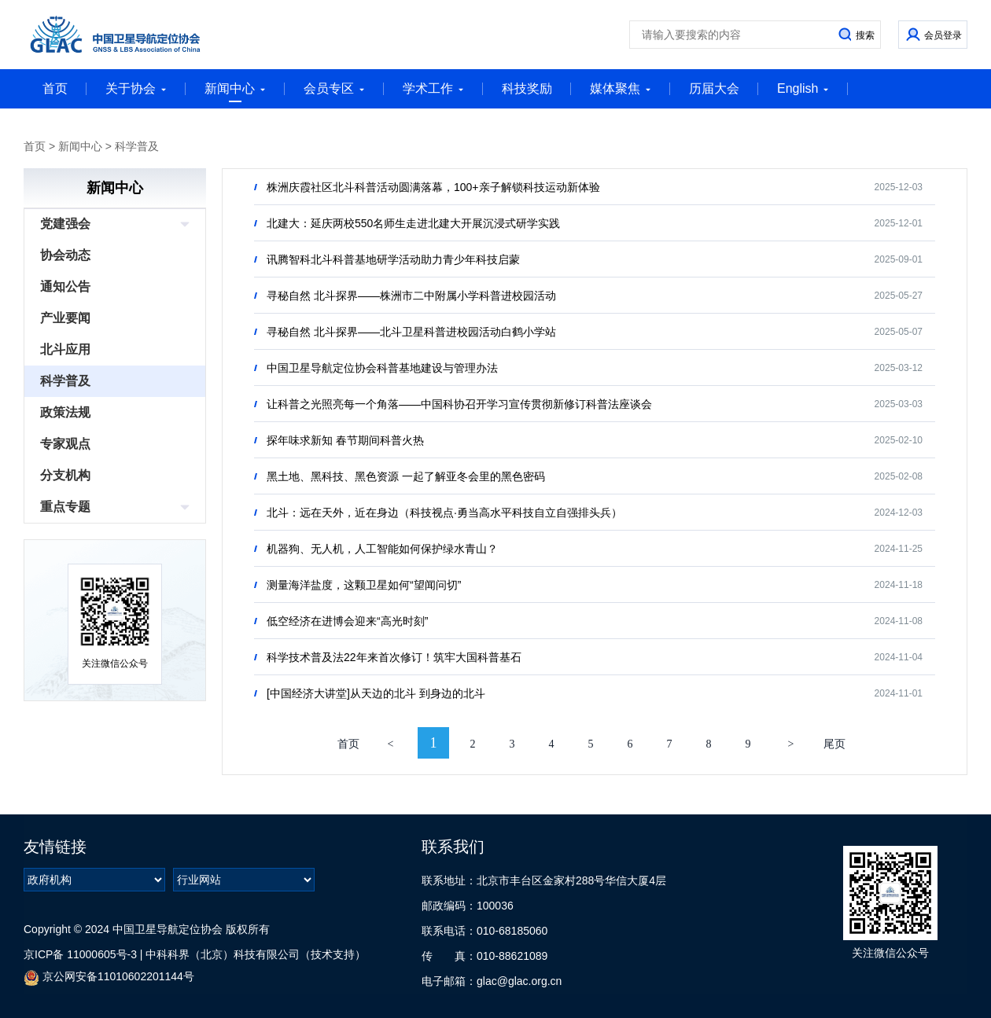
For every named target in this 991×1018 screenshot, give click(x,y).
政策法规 (65, 412)
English (803, 88)
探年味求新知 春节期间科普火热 (345, 440)
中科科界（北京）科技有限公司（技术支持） (256, 954)
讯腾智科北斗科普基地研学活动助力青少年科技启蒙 (393, 259)
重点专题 (65, 506)
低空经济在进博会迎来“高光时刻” (347, 621)
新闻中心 (235, 92)
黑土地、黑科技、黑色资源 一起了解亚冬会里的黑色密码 (406, 476)
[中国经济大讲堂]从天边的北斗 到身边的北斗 (376, 693)
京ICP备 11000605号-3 (80, 954)
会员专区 (334, 88)
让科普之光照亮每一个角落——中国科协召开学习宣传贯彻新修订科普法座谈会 (459, 404)
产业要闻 (65, 318)
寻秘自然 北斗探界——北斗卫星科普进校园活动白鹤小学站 (411, 331)
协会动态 (65, 255)
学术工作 (433, 88)
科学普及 (137, 146)
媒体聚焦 (620, 88)
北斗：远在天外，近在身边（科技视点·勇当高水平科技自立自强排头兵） (444, 512)
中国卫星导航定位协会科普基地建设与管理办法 (382, 368)
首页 (55, 88)
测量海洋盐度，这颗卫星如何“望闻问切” (364, 585)
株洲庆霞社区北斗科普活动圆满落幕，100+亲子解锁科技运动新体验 (433, 187)
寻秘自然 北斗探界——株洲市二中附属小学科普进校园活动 (411, 295)
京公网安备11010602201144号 (109, 977)
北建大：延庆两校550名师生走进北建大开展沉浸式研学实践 (413, 223)
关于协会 (136, 88)
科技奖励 (527, 88)
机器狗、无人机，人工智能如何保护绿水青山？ (382, 548)
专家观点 (65, 443)
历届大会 (714, 88)
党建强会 (65, 223)
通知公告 (65, 286)
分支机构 (65, 475)
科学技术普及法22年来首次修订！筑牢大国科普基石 (394, 657)
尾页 (834, 744)
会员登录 (943, 35)
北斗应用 (65, 349)
